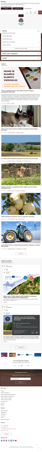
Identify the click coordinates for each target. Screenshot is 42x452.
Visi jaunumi (21, 253)
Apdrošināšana (19, 248)
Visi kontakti (6, 433)
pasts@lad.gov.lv (5, 427)
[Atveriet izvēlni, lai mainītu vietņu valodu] (31, 12)
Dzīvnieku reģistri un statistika (6, 397)
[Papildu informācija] (7, 430)
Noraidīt (6, 8)
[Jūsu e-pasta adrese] (20, 379)
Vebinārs (5, 302)
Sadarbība (24, 248)
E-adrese (4, 430)
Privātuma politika (4, 410)
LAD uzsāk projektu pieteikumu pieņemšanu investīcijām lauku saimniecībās (19, 158)
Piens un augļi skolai (11, 219)
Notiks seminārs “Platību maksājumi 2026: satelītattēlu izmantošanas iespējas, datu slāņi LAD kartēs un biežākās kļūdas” (20, 297)
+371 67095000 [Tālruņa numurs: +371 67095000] (5, 425)
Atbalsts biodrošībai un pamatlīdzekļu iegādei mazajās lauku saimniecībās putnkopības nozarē (19, 187)
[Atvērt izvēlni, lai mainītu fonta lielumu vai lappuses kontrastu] (35, 12)
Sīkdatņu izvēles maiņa (5, 419)
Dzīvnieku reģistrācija (11, 132)
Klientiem (12, 103)
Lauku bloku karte (4, 401)
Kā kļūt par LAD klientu (5, 392)
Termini (2, 417)
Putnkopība (23, 190)
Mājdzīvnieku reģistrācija (19, 132)
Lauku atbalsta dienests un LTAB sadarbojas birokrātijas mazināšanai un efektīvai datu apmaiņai (20, 245)
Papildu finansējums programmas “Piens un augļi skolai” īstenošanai (17, 216)
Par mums (3, 403)
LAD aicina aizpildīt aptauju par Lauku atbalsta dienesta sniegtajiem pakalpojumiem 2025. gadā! (17, 91)
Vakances (2, 390)
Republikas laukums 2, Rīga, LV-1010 (9, 428)
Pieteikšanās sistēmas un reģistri (21, 48)
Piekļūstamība (3, 412)
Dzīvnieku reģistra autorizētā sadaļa (7, 396)
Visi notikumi (21, 347)
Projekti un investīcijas (11, 190)
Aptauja (8, 103)
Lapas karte (3, 415)
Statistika (2, 404)
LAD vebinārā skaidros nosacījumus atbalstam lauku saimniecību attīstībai (21, 337)
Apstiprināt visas (18, 8)
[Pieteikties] (20, 382)
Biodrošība (18, 190)
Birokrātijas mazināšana (11, 248)
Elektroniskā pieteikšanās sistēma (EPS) (8, 394)
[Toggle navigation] (40, 12)
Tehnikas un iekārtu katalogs (6, 399)
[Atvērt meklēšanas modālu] (27, 12)
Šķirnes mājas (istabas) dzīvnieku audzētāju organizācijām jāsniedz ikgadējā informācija (19, 129)
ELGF (16, 219)
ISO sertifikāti (3, 414)
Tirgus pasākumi (21, 219)
